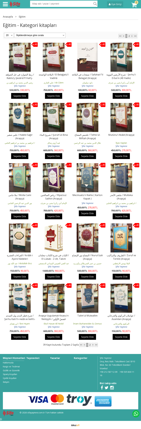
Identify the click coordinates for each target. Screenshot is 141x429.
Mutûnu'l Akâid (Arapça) (121, 134)
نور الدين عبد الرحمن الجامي (20, 203)
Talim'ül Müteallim (87, 315)
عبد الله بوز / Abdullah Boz (20, 263)
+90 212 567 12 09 (108, 371)
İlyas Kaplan (121, 143)
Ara (95, 4)
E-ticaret (65, 425)
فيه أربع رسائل (53, 143)
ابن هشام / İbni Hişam (20, 323)
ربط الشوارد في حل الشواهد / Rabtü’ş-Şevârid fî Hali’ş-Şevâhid (19, 78)
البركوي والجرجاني (121, 323)
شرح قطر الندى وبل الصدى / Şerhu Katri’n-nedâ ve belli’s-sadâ (19, 319)
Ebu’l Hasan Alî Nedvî (53, 323)
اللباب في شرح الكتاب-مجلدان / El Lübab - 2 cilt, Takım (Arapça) (53, 259)
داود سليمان (87, 82)
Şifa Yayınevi (20, 85)
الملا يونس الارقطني (121, 263)
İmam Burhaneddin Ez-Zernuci (87, 323)
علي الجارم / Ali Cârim (53, 82)
